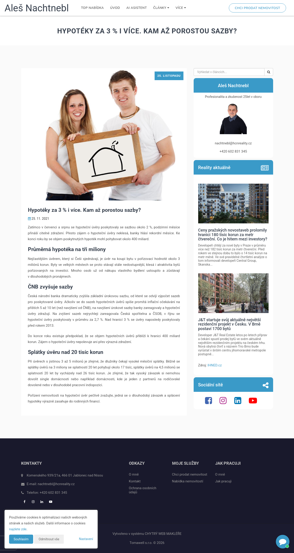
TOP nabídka (92, 8)
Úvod (115, 8)
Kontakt (135, 481)
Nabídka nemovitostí (187, 481)
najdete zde (18, 529)
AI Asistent (136, 8)
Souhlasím (21, 539)
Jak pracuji (223, 481)
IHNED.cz (215, 365)
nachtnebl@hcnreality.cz (56, 484)
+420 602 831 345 (53, 493)
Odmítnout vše (49, 539)
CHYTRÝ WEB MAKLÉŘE (163, 534)
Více (180, 8)
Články (161, 8)
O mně (134, 474)
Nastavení (86, 539)
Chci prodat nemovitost (257, 8)
